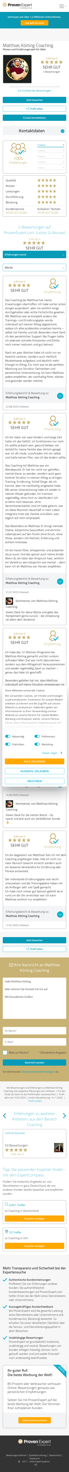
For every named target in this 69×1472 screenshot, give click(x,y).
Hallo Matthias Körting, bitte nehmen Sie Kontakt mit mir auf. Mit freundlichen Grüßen (34, 998)
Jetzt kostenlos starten (34, 1420)
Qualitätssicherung (37, 1455)
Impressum (34, 1458)
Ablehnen (34, 781)
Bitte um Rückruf (19, 1052)
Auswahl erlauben (34, 771)
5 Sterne (41, 145)
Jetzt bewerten (34, 100)
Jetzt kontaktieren (34, 117)
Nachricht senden (34, 1062)
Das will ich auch (34, 23)
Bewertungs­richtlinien (16, 1455)
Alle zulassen (34, 761)
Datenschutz (55, 1455)
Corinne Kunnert (15, 1133)
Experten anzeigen (34, 1218)
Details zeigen (50, 753)
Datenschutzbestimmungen (38, 1072)
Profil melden (35, 1100)
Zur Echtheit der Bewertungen (34, 90)
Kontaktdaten (41, 130)
